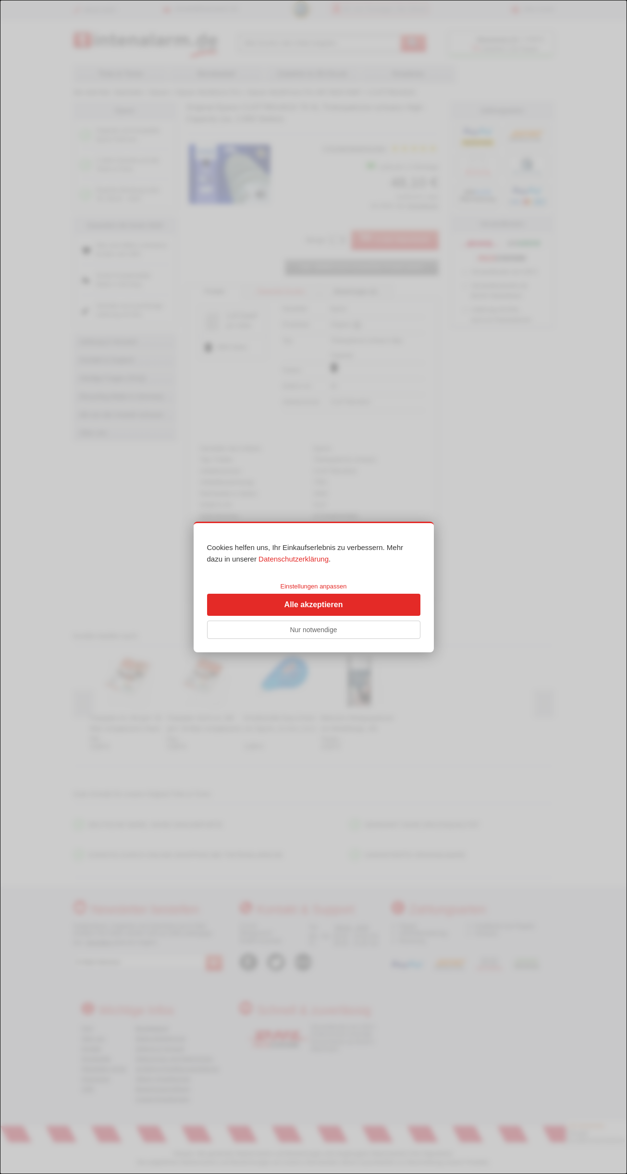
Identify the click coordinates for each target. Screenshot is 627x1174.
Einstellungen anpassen (313, 586)
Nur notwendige (313, 630)
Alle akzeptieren (313, 604)
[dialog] (313, 587)
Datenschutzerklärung (293, 559)
